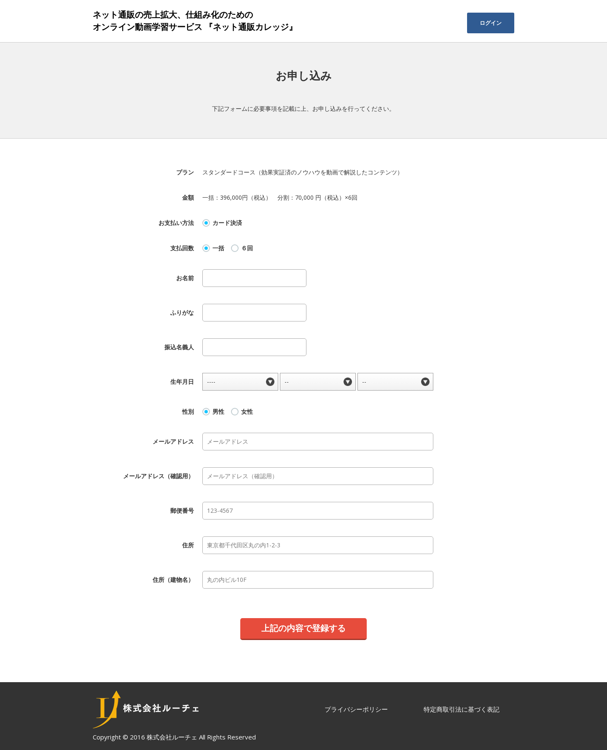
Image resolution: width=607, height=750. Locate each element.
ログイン (491, 23)
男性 (218, 411)
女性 (247, 411)
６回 (247, 248)
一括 (218, 248)
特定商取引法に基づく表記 (462, 709)
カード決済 (227, 222)
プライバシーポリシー (356, 709)
